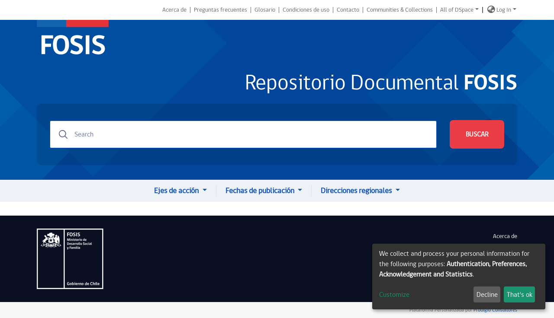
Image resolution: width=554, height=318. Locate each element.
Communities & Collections (400, 10)
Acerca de (174, 10)
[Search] (243, 134)
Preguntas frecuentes (220, 10)
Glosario (264, 10)
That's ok (519, 294)
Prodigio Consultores (494, 310)
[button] (491, 10)
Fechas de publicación (260, 190)
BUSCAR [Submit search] (477, 134)
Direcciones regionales (357, 190)
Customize (394, 294)
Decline (487, 294)
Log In (503, 10)
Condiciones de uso (306, 10)
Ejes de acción (177, 190)
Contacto (348, 10)
